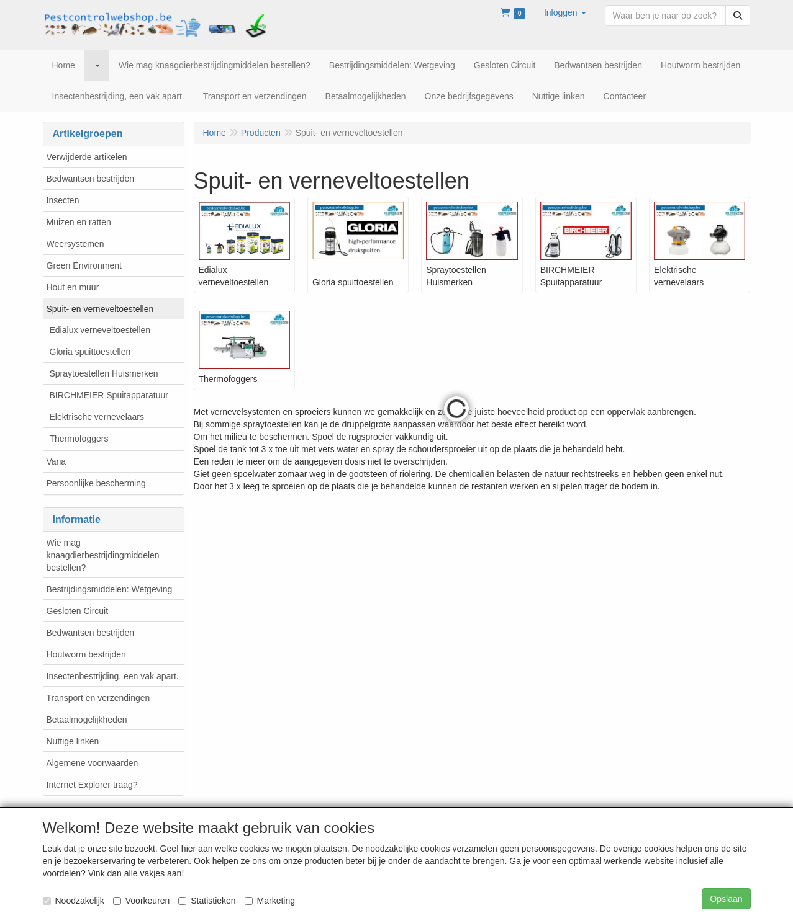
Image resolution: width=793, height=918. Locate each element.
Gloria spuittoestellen (90, 352)
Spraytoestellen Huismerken (104, 373)
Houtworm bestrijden (86, 654)
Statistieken (206, 901)
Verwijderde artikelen (87, 157)
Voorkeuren (141, 901)
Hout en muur (73, 287)
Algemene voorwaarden (92, 763)
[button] (565, 12)
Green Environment (84, 265)
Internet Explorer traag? (92, 785)
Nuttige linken (73, 741)
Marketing (270, 901)
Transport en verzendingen (98, 698)
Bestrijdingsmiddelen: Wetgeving (110, 589)
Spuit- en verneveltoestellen (100, 309)
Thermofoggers (79, 438)
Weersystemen (75, 244)
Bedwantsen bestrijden (91, 179)
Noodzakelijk (73, 901)
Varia (56, 461)
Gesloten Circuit (78, 611)
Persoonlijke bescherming (96, 483)
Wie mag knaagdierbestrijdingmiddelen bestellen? (103, 555)
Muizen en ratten (79, 222)
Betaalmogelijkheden (87, 719)
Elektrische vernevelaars (97, 417)
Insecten (63, 200)
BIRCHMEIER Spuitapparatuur (109, 395)
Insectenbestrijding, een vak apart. (113, 676)
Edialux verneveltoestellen (100, 330)
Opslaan (726, 899)
